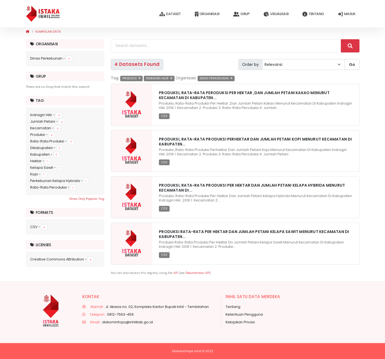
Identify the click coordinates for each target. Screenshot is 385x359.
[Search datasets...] (226, 45)
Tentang (313, 14)
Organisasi (207, 14)
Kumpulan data (48, 31)
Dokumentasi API (198, 273)
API (175, 273)
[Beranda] (27, 31)
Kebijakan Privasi (240, 322)
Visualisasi (275, 14)
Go (352, 64)
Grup (241, 14)
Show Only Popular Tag (86, 199)
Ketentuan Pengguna (244, 314)
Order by (250, 64)
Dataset (170, 14)
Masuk (346, 14)
